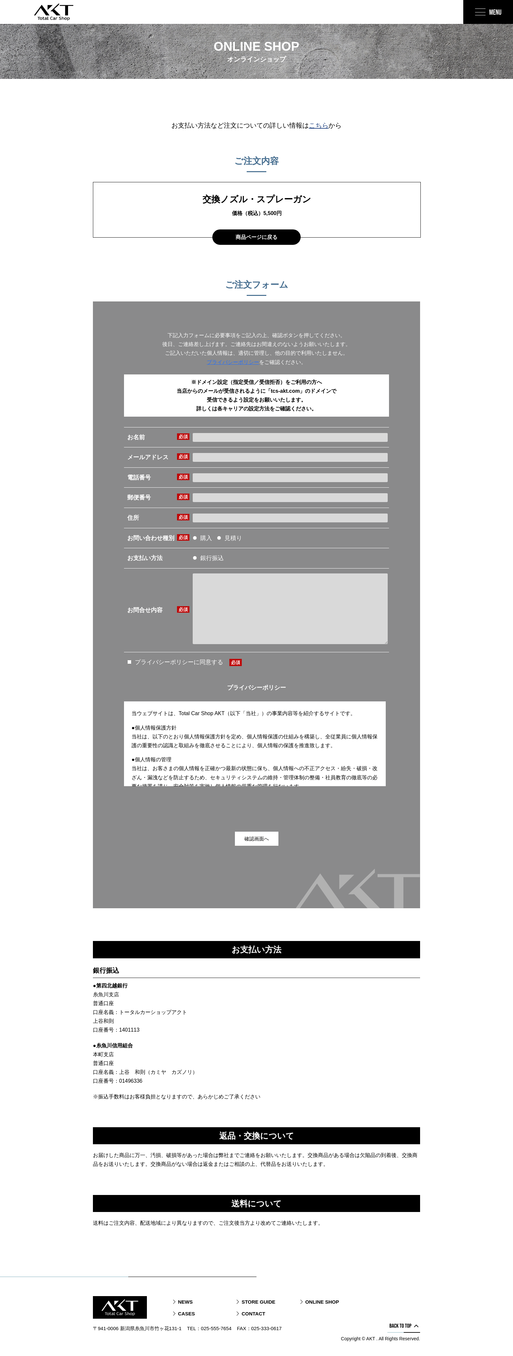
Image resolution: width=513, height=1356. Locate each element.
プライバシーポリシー (233, 362)
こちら (318, 125)
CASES (186, 1313)
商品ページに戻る (256, 237)
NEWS (185, 1302)
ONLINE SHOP (322, 1302)
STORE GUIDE (258, 1302)
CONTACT (253, 1313)
